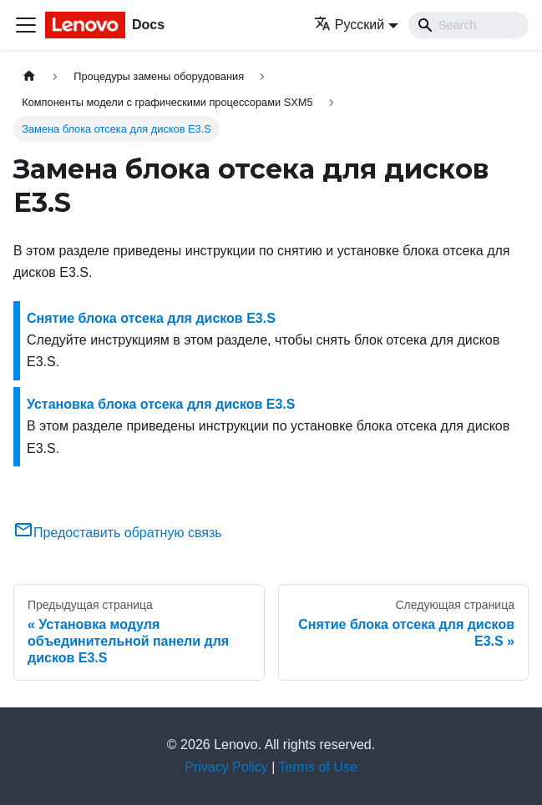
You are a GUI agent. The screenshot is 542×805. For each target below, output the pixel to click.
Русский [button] (349, 25)
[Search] (468, 25)
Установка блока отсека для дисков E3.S (161, 404)
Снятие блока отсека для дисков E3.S (151, 318)
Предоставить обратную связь (117, 533)
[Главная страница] (29, 76)
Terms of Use (318, 767)
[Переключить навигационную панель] (25, 25)
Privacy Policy (226, 767)
